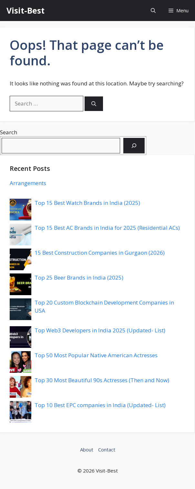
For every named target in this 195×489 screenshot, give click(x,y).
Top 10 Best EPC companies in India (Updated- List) (100, 405)
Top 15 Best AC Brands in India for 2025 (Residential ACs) (107, 227)
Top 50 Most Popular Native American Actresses (96, 355)
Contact (106, 449)
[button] (153, 10)
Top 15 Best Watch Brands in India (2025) (87, 202)
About (86, 449)
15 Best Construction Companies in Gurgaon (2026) (100, 252)
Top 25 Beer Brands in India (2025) (79, 277)
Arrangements (28, 183)
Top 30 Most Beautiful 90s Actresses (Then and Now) (102, 380)
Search (8, 132)
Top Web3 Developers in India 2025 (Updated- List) (100, 330)
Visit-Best (25, 10)
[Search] (94, 103)
